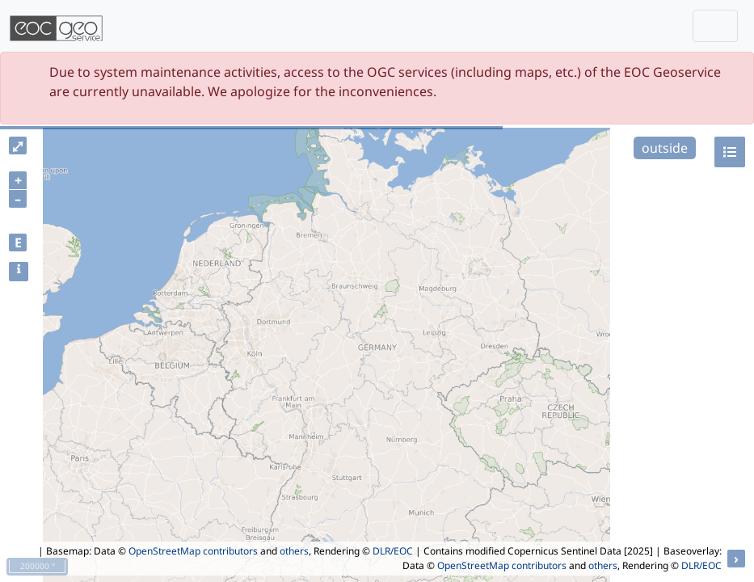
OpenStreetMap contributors (193, 551)
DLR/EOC (393, 551)
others (294, 551)
